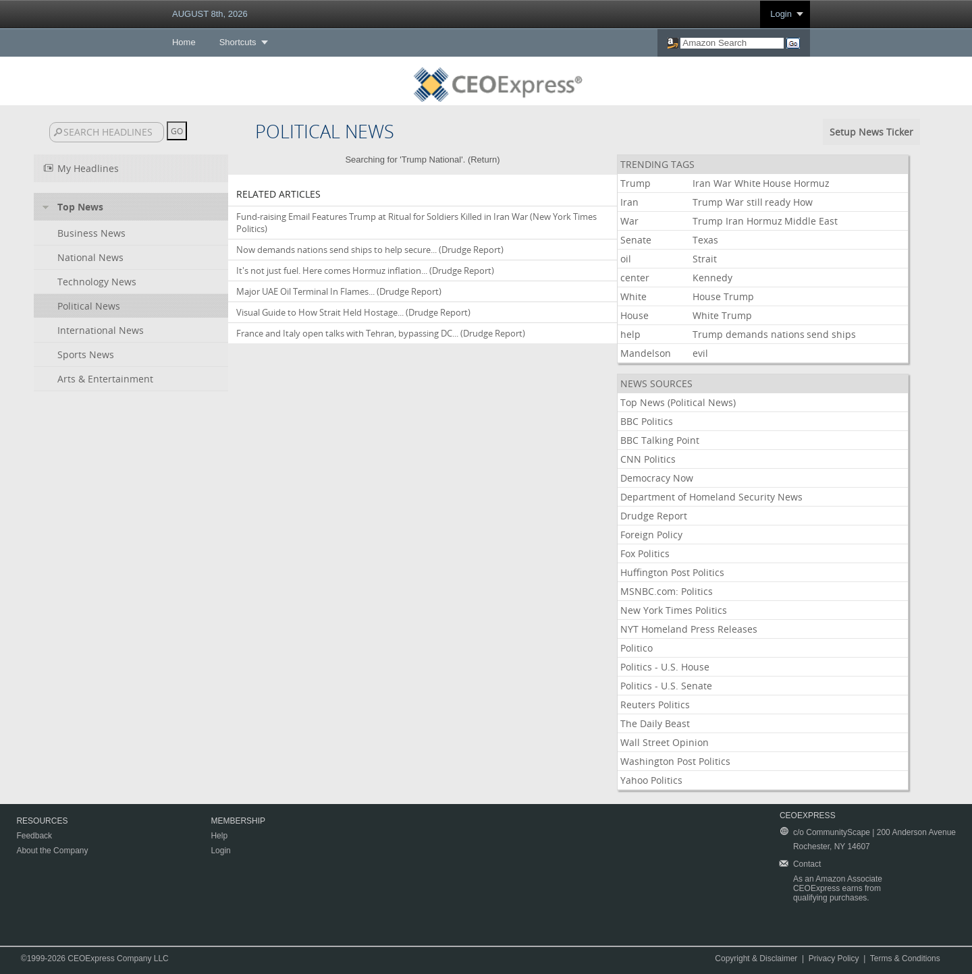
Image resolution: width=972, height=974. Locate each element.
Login (781, 14)
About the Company (52, 850)
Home (184, 42)
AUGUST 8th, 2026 (210, 14)
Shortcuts (237, 42)
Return (483, 159)
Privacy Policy (834, 958)
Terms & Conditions (905, 958)
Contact (807, 864)
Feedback (34, 835)
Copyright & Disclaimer (756, 958)
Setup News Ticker (871, 131)
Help (219, 835)
